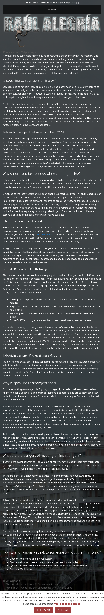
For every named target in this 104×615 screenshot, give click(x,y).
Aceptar (63, 609)
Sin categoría (13, 580)
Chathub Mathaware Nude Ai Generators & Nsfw (32, 584)
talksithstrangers (43, 234)
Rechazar (43, 609)
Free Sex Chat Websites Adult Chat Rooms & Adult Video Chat (39, 587)
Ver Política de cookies (67, 603)
